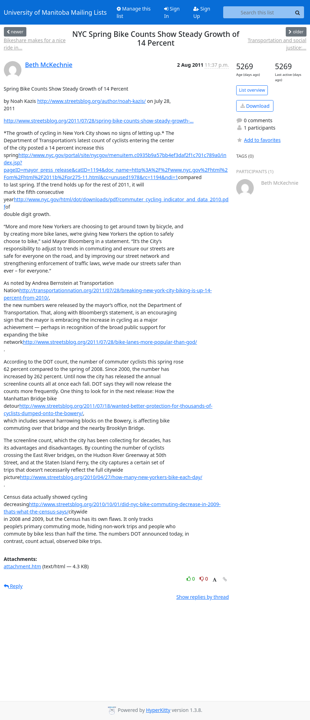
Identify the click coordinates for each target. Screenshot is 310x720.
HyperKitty (158, 710)
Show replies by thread (202, 597)
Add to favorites (258, 140)
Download (255, 106)
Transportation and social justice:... (277, 44)
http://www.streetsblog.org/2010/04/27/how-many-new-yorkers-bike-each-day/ (111, 477)
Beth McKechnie (48, 64)
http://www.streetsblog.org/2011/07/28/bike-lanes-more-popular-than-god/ (110, 342)
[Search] (297, 12)
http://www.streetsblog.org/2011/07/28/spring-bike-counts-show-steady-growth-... (99, 120)
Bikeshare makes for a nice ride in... (35, 44)
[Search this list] (257, 12)
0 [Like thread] (191, 578)
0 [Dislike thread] (204, 578)
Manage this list (134, 12)
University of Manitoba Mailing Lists (55, 12)
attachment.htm (22, 566)
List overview (252, 90)
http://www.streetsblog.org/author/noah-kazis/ (91, 101)
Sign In (172, 12)
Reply (13, 586)
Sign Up (201, 12)
